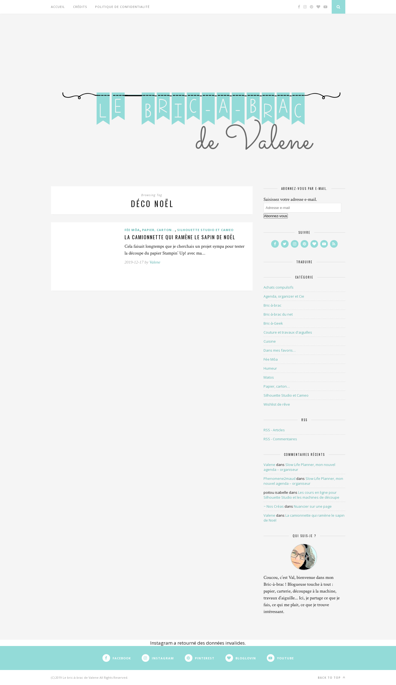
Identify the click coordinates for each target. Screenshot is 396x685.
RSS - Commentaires (280, 438)
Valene (154, 262)
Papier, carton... (158, 230)
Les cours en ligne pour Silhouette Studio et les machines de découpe (301, 495)
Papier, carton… (277, 386)
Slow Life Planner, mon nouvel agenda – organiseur (303, 481)
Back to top (331, 677)
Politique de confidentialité (122, 7)
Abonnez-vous (275, 216)
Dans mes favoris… (280, 350)
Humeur (270, 368)
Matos (269, 377)
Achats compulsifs (279, 287)
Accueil (58, 7)
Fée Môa (132, 230)
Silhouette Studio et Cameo (205, 230)
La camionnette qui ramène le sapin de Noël (180, 237)
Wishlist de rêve (277, 404)
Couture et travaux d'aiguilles (288, 332)
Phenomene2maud (279, 478)
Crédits (80, 7)
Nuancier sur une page (313, 506)
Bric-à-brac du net (278, 314)
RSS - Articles (274, 429)
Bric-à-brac (272, 305)
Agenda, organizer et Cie (284, 296)
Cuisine (270, 341)
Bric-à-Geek (273, 323)
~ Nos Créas (274, 506)
